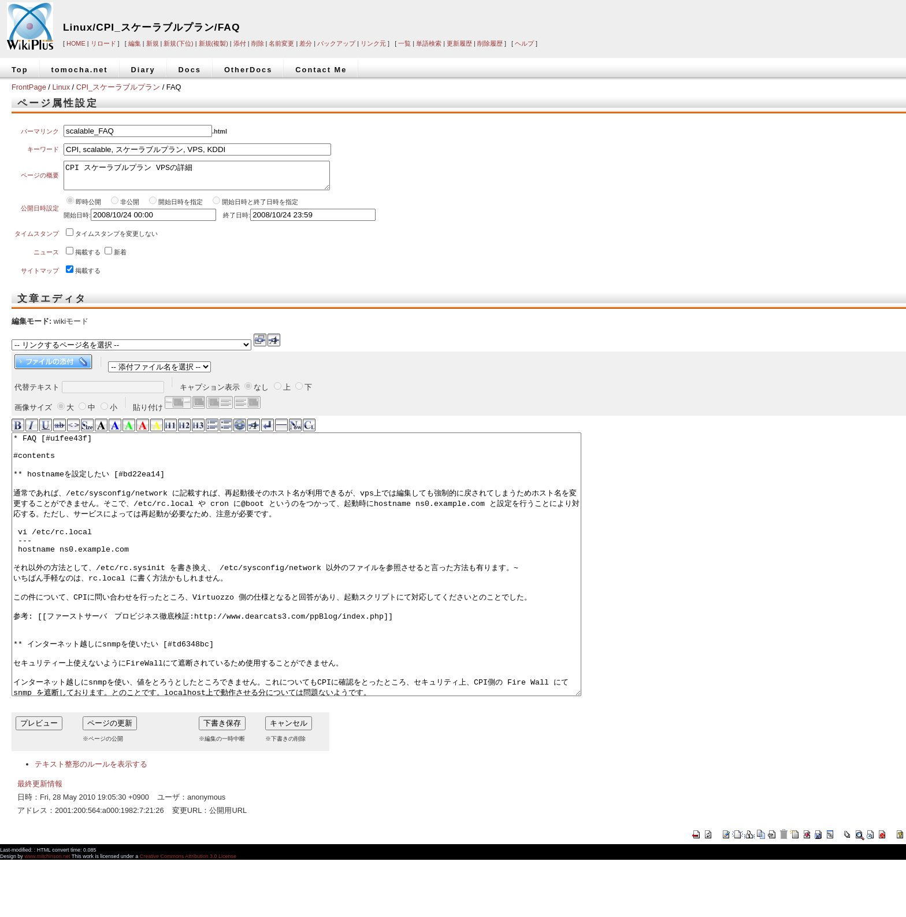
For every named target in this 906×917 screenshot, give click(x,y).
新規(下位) (178, 43)
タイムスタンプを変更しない (116, 238)
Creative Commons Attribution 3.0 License (188, 913)
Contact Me (321, 69)
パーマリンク (40, 131)
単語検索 (428, 43)
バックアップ (336, 43)
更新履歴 (459, 43)
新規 (152, 43)
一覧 (404, 43)
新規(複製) (213, 43)
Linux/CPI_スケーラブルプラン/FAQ (151, 27)
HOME (76, 43)
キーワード (43, 149)
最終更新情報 (39, 841)
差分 (305, 43)
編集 (134, 43)
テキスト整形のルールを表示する (91, 821)
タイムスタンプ (36, 238)
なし (261, 392)
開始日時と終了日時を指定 (260, 207)
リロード (103, 43)
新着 (120, 257)
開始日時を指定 (180, 207)
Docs (190, 69)
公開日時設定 (40, 213)
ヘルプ (524, 43)
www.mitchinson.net (47, 913)
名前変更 (281, 43)
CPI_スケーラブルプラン (118, 87)
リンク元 (373, 43)
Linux (61, 87)
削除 (257, 43)
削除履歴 (490, 43)
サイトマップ (40, 275)
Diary (143, 69)
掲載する (88, 257)
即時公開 (88, 207)
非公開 (130, 207)
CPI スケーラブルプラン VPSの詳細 (197, 178)
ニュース (46, 257)
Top (20, 69)
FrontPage (29, 87)
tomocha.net (79, 69)
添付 (239, 43)
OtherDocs (248, 69)
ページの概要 (40, 178)
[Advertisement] (730, 18)
